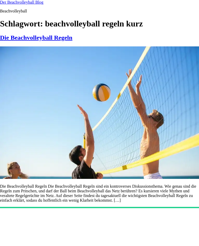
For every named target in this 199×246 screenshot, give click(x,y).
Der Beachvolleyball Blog (21, 2)
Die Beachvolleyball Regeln (36, 37)
